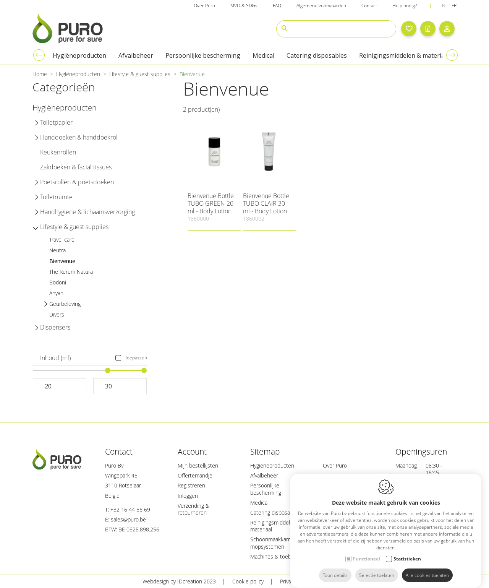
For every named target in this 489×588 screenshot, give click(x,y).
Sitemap (265, 451)
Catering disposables (275, 512)
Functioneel (366, 551)
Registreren (191, 485)
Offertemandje (195, 475)
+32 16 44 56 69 (130, 509)
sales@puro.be (128, 519)
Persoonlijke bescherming (265, 489)
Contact (119, 451)
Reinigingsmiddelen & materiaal (275, 526)
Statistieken (407, 551)
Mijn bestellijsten (198, 465)
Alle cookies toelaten (427, 568)
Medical (259, 502)
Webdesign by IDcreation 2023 (179, 581)
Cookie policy (248, 581)
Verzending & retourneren (193, 509)
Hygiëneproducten (272, 465)
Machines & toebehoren (279, 556)
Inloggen (188, 495)
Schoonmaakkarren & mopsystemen (275, 543)
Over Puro (335, 465)
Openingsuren (421, 451)
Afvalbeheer (264, 475)
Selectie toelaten (376, 568)
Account (192, 451)
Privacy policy (295, 581)
